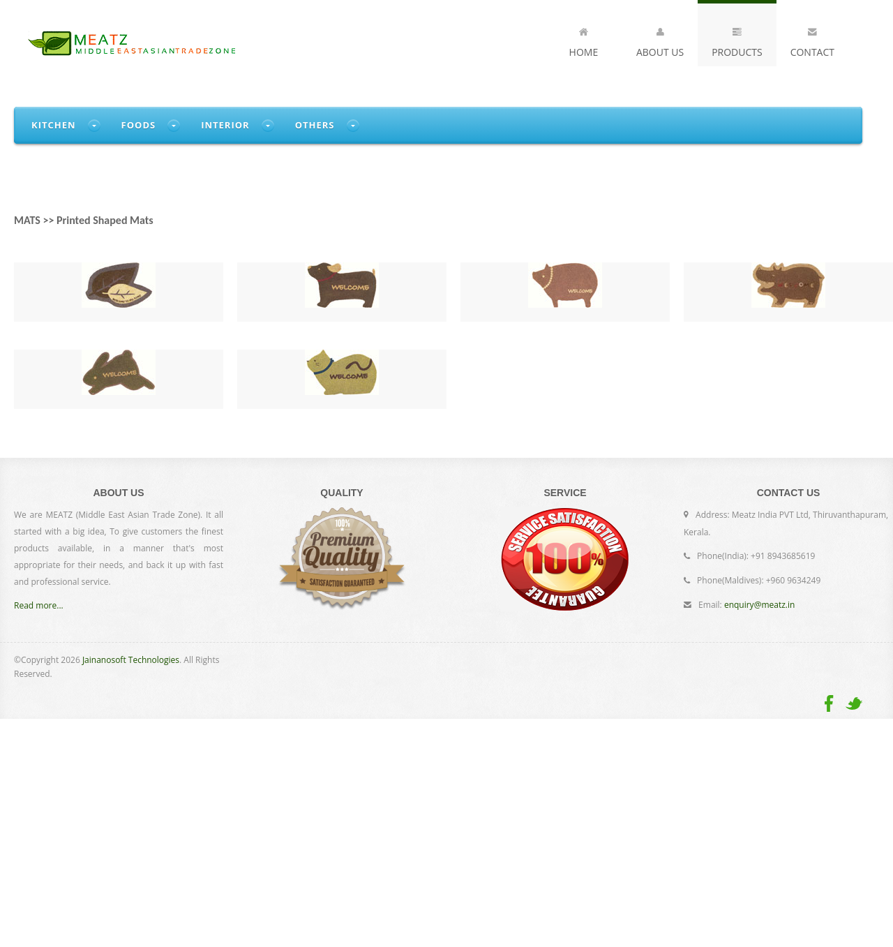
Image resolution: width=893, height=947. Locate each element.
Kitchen (53, 125)
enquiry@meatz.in (759, 605)
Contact (812, 40)
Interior (225, 125)
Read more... (38, 605)
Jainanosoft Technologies (130, 660)
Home (584, 40)
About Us (660, 40)
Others (315, 125)
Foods (138, 125)
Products (737, 40)
